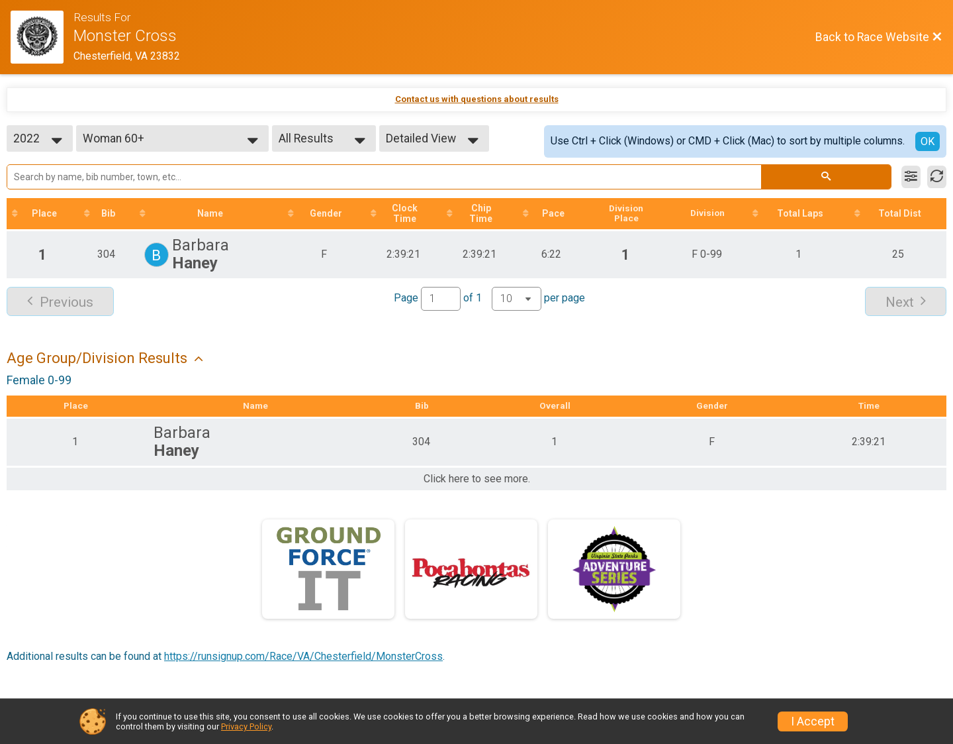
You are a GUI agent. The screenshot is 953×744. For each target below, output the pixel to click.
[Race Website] (42, 37)
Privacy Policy (246, 726)
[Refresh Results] (936, 177)
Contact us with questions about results (477, 99)
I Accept (813, 721)
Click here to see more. (477, 480)
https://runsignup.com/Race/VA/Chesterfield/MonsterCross (303, 657)
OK (927, 141)
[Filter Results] (911, 177)
